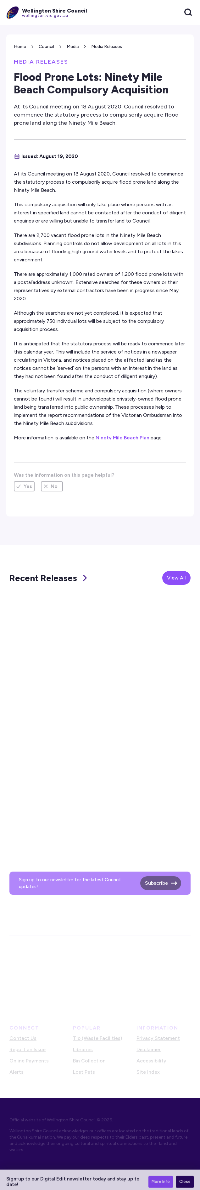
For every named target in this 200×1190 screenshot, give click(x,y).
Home (20, 46)
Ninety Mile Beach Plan (122, 438)
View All (176, 578)
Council (46, 46)
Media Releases (106, 46)
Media (73, 46)
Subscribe (156, 883)
